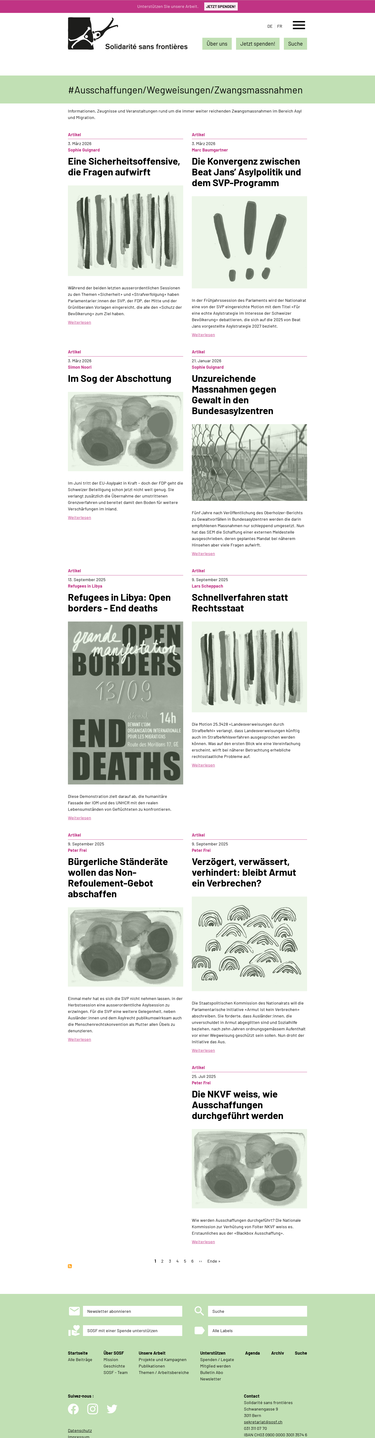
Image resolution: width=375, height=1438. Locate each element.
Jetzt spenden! (257, 43)
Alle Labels (222, 1330)
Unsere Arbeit (152, 1353)
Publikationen (152, 1365)
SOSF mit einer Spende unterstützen (122, 1330)
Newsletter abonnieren (109, 1311)
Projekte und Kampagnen (163, 1359)
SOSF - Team (116, 1372)
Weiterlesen (79, 322)
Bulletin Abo (211, 1372)
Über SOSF (114, 1353)
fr (279, 26)
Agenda (252, 1353)
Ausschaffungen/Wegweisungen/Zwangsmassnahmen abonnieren (70, 1266)
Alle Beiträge (80, 1359)
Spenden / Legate (217, 1359)
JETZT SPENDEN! (221, 6)
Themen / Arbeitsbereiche (164, 1372)
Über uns (217, 43)
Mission (111, 1359)
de (270, 26)
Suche (295, 43)
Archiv (277, 1353)
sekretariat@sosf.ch (263, 1421)
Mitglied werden (215, 1365)
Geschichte (114, 1365)
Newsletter (210, 1378)
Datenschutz (80, 1430)
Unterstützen (213, 1353)
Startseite (78, 1353)
